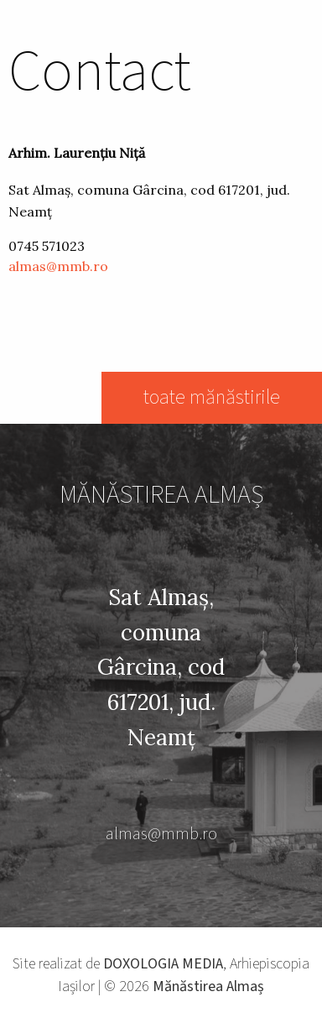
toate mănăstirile (211, 397)
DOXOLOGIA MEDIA (163, 963)
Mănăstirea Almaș (208, 986)
